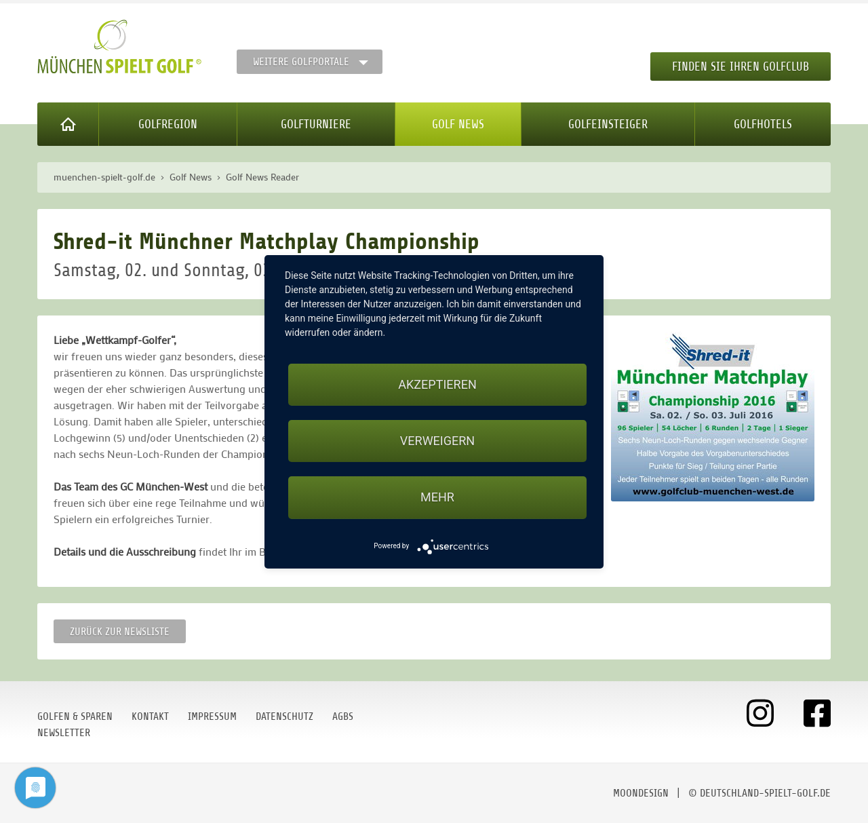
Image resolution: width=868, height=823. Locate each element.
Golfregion (167, 124)
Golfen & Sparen (75, 716)
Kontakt (150, 716)
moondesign (641, 793)
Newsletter (63, 733)
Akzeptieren (437, 384)
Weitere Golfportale (301, 62)
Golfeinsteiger (608, 124)
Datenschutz (284, 716)
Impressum (212, 716)
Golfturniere (316, 124)
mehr (437, 497)
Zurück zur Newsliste (120, 632)
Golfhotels (763, 124)
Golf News (458, 124)
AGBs (342, 716)
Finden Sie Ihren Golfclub (740, 66)
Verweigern (437, 441)
